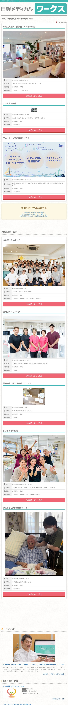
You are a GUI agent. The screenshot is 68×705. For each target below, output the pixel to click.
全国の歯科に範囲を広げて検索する (34, 212)
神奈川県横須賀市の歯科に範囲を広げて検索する (34, 216)
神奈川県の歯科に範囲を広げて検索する (34, 214)
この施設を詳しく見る (34, 96)
